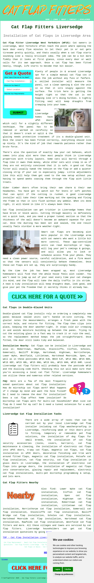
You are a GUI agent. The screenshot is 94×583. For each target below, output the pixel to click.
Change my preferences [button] (64, 574)
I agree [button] (57, 569)
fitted (41, 140)
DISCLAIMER (85, 20)
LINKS (55, 20)
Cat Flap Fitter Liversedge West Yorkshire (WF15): (37, 43)
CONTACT (73, 20)
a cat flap (59, 62)
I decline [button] (68, 569)
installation (30, 284)
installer (58, 81)
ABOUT (63, 20)
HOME (48, 20)
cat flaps (57, 232)
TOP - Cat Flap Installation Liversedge (28, 537)
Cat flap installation (17, 210)
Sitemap (5, 559)
